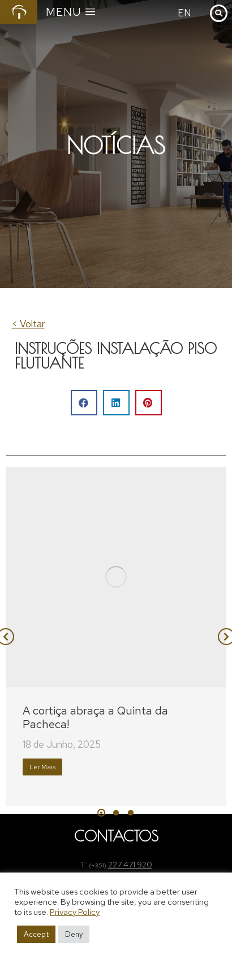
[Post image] (116, 577)
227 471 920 (130, 865)
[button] (84, 402)
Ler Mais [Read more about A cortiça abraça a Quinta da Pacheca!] (42, 766)
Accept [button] (36, 934)
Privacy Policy (75, 911)
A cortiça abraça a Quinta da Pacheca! (95, 717)
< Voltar (28, 324)
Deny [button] (74, 934)
